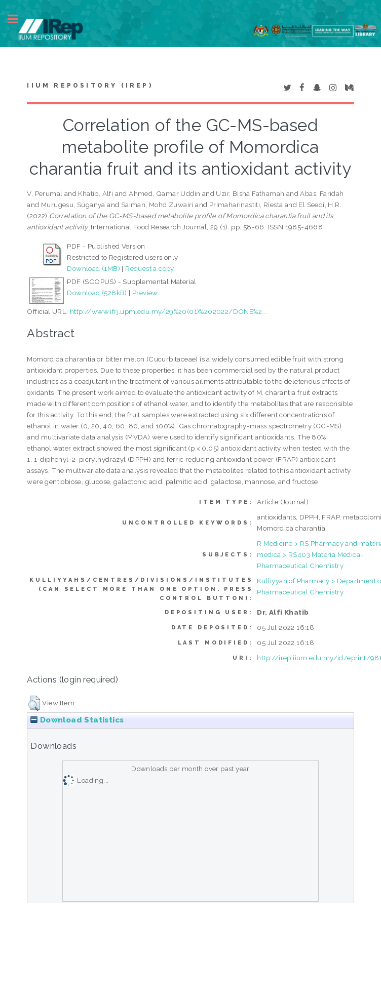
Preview (145, 293)
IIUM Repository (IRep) (90, 85)
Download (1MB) (93, 268)
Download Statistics (77, 720)
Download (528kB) (97, 293)
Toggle (18, 19)
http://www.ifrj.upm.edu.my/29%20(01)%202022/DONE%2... (168, 311)
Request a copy (149, 268)
